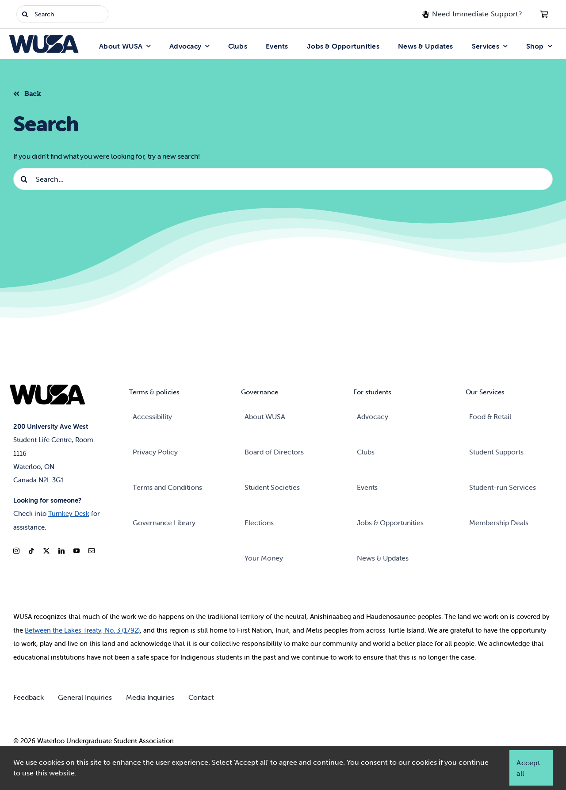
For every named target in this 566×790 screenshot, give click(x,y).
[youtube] (76, 551)
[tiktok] (31, 551)
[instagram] (16, 551)
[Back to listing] (30, 92)
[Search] (62, 14)
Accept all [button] (527, 768)
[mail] (91, 551)
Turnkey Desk (68, 513)
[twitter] (46, 551)
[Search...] (283, 179)
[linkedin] (61, 551)
